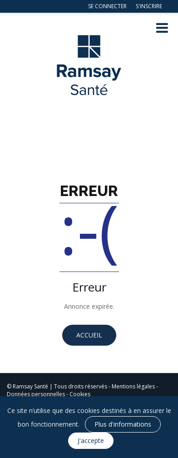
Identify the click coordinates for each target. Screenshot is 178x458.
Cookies (79, 394)
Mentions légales (133, 386)
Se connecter (107, 6)
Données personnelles (36, 394)
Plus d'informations (122, 424)
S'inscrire (149, 6)
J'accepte (91, 440)
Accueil (89, 335)
